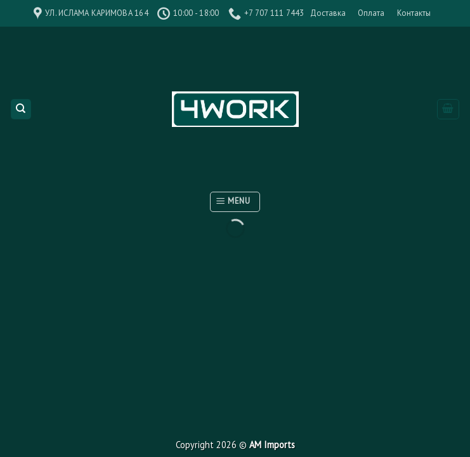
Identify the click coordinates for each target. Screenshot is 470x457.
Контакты (414, 13)
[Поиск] (21, 109)
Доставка (328, 13)
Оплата (371, 13)
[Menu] (234, 202)
